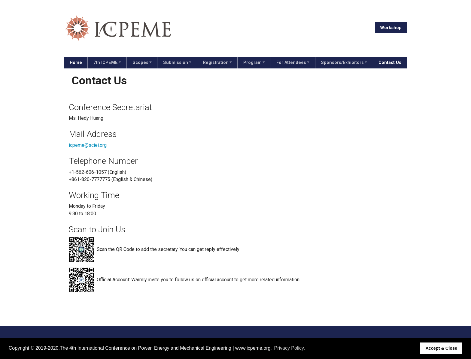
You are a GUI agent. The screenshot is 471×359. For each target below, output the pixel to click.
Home (76, 62)
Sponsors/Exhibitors (342, 62)
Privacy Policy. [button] (289, 348)
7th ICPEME (105, 62)
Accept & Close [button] (441, 348)
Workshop (391, 27)
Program (252, 62)
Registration (216, 62)
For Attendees (291, 62)
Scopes (140, 62)
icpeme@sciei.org (88, 145)
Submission (175, 62)
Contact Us (389, 62)
